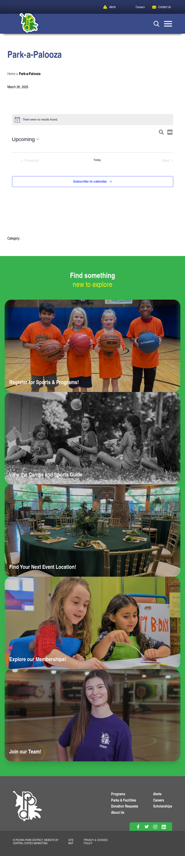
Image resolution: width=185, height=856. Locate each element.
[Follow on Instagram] (155, 827)
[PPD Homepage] (27, 811)
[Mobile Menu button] (168, 24)
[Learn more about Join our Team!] (92, 715)
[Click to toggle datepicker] (25, 139)
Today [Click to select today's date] (97, 160)
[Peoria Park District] (25, 24)
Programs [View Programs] (118, 793)
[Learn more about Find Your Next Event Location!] (92, 530)
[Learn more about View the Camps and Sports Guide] (92, 438)
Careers (140, 7)
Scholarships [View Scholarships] (162, 806)
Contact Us (164, 7)
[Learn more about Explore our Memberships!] (92, 623)
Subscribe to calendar (90, 181)
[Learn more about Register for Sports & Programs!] (92, 346)
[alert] (92, 119)
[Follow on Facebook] (138, 827)
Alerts (112, 7)
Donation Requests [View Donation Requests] (124, 806)
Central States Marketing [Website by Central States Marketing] (30, 843)
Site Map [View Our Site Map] (71, 841)
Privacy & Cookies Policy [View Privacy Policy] (96, 841)
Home (11, 73)
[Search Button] (156, 24)
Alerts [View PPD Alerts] (157, 793)
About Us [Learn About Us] (117, 812)
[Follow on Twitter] (146, 827)
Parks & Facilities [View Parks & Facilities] (123, 800)
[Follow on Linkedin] (164, 827)
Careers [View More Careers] (158, 800)
